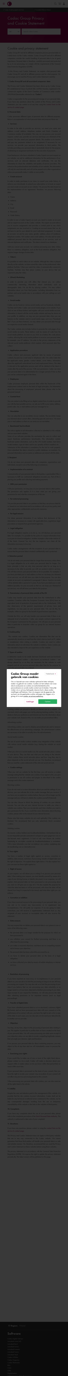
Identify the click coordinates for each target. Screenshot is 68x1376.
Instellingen (30, 702)
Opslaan (48, 702)
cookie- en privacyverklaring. (33, 696)
